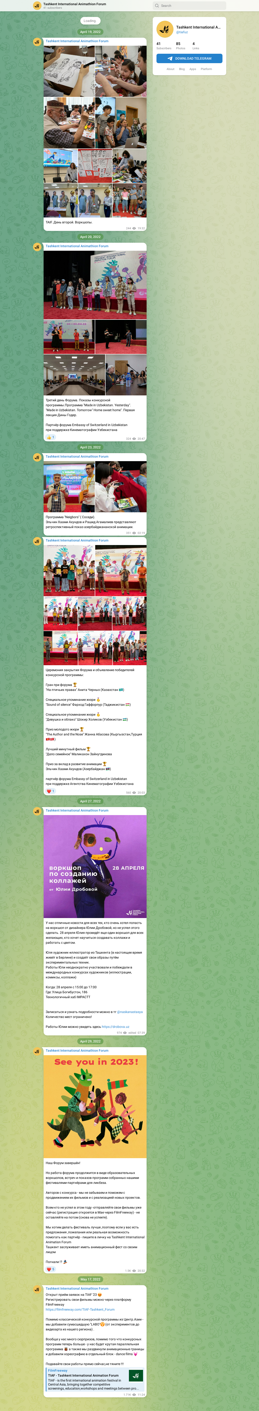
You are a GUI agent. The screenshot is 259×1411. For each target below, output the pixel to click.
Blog (182, 69)
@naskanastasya (130, 1012)
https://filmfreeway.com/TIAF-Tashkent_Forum (80, 1309)
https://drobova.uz (115, 1027)
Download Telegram (189, 59)
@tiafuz (182, 32)
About (170, 69)
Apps (192, 69)
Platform (206, 69)
